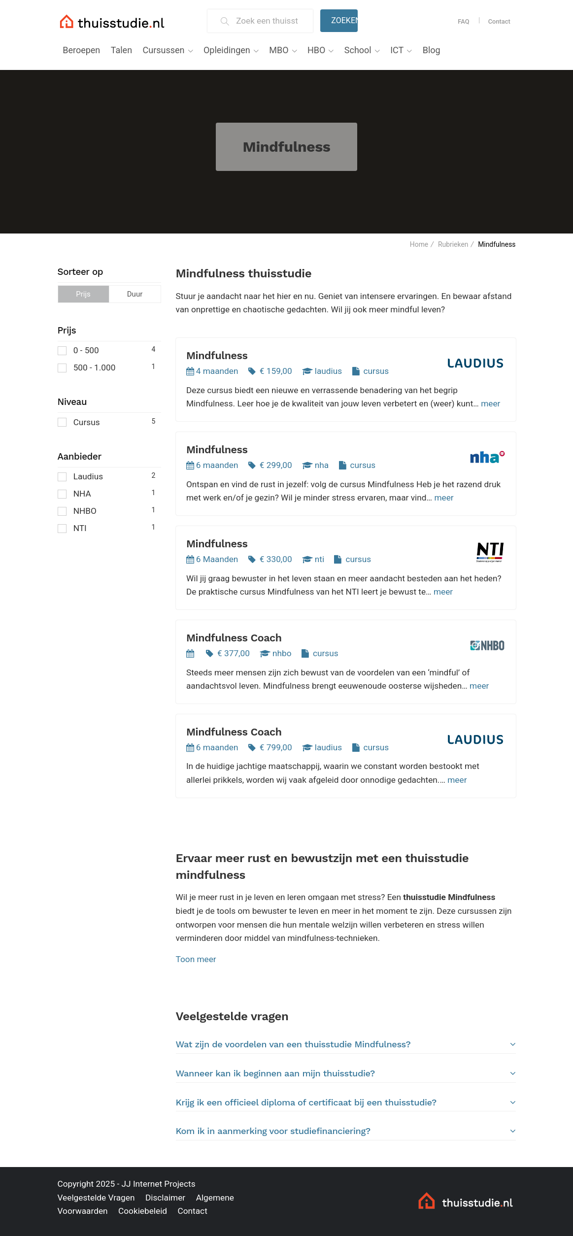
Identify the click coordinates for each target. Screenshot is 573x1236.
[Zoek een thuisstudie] (270, 21)
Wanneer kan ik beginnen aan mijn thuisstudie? (346, 1073)
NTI (107, 527)
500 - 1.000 (107, 366)
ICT (397, 50)
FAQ (463, 21)
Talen (121, 50)
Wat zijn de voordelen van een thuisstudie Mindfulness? (346, 1044)
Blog (431, 50)
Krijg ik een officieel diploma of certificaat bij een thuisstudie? (346, 1102)
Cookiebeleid (142, 1211)
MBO (278, 50)
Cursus (107, 421)
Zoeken (344, 20)
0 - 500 (107, 349)
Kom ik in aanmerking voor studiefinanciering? (346, 1131)
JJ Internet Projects (159, 1184)
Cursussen (164, 50)
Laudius (107, 475)
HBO (316, 50)
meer (490, 403)
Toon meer (196, 959)
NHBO (107, 510)
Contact (499, 21)
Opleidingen (226, 50)
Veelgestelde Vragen (96, 1198)
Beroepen (81, 50)
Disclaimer (165, 1198)
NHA (107, 493)
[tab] (346, 1045)
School (357, 50)
